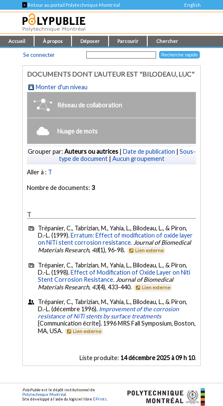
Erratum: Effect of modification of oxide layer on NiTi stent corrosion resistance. (115, 239)
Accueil (16, 41)
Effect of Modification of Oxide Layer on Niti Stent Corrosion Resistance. (114, 276)
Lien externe (146, 250)
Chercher (167, 41)
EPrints (100, 399)
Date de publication (149, 151)
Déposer (90, 41)
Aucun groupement (138, 158)
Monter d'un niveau (62, 87)
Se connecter (39, 54)
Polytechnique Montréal (44, 394)
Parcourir (127, 41)
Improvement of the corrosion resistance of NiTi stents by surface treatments (108, 312)
